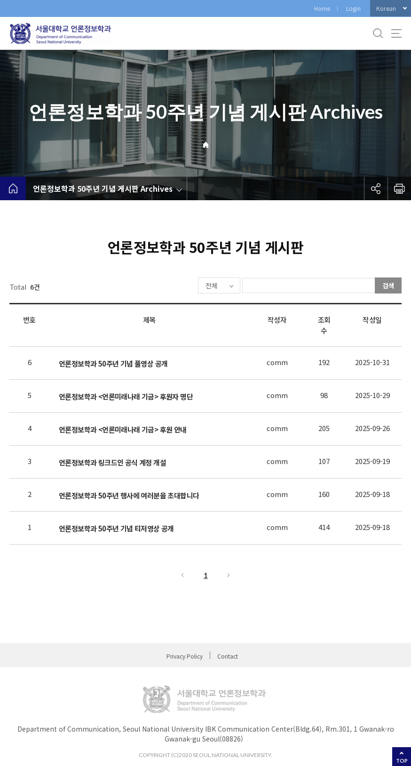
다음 (229, 576)
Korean (386, 8)
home (13, 188)
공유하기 (375, 188)
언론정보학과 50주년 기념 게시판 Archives (103, 188)
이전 (182, 576)
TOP (402, 761)
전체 (183, 286)
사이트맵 (396, 33)
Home (322, 8)
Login (353, 8)
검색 (388, 285)
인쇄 (399, 188)
